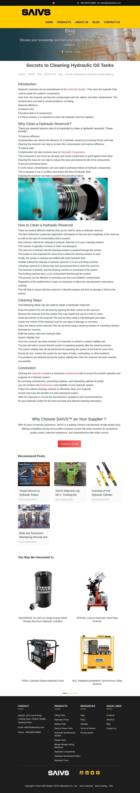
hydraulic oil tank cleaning (100, 74)
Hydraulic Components (73, 152)
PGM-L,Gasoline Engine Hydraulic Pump (43, 680)
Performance (47, 385)
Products (64, 22)
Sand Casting (101, 786)
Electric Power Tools (63, 728)
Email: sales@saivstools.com (31, 727)
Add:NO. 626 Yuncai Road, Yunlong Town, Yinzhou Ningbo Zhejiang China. (32, 719)
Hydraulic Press (61, 760)
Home (68, 51)
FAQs (83, 719)
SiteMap (84, 724)
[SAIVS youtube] (81, 772)
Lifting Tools (59, 715)
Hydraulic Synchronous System (64, 734)
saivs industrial (86, 786)
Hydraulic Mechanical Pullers (67, 756)
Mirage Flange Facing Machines (64, 745)
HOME (49, 22)
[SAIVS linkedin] (87, 772)
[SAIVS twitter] (92, 772)
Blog (96, 22)
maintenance (71, 373)
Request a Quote (69, 444)
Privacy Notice (86, 733)
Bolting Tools (60, 724)
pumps (49, 274)
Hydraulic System (77, 89)
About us (81, 22)
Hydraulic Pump (61, 719)
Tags (82, 715)
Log (44, 172)
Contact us (112, 22)
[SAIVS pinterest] (98, 772)
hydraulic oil (38, 373)
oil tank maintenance (75, 74)
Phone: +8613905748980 (29, 732)
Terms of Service (88, 728)
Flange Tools (60, 740)
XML (111, 786)
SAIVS (31, 74)
